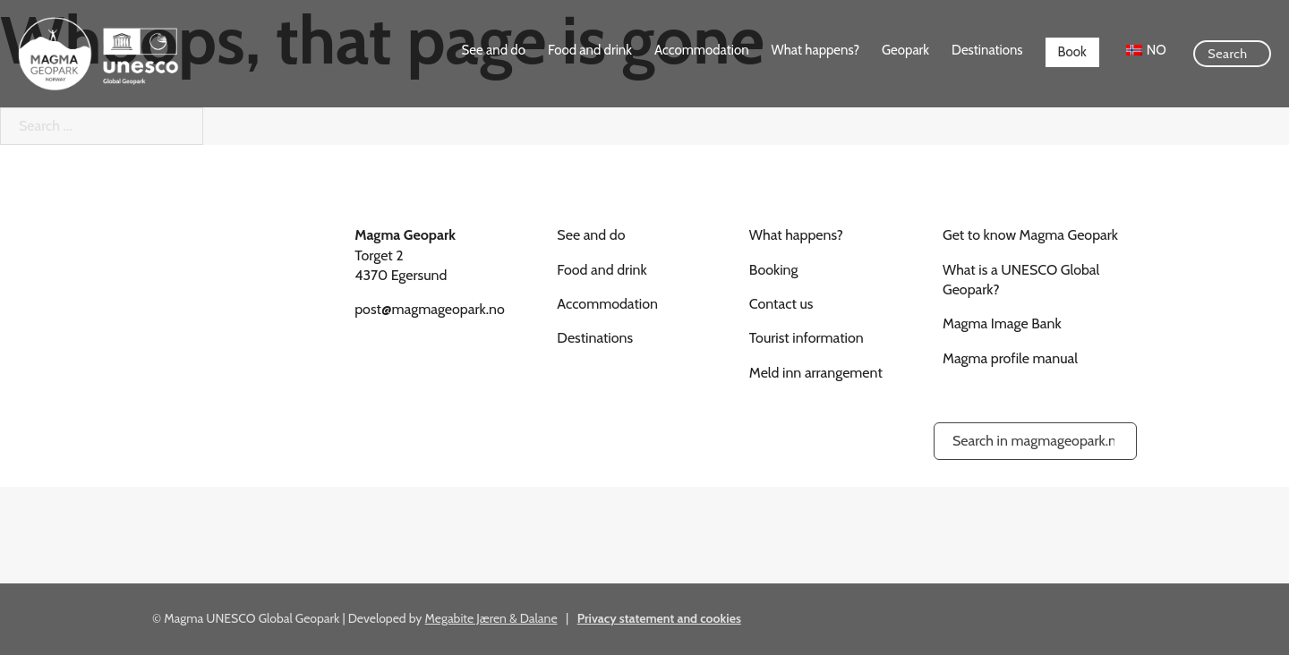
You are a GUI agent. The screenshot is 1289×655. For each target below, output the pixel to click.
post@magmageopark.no (429, 309)
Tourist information (806, 337)
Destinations (987, 50)
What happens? (816, 50)
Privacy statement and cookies (659, 618)
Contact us (781, 303)
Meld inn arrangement (816, 372)
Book (1072, 52)
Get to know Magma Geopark (1030, 234)
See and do (493, 50)
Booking (773, 269)
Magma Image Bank (1002, 323)
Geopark (905, 50)
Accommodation (701, 50)
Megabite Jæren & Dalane (491, 618)
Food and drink (590, 50)
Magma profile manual (1010, 358)
